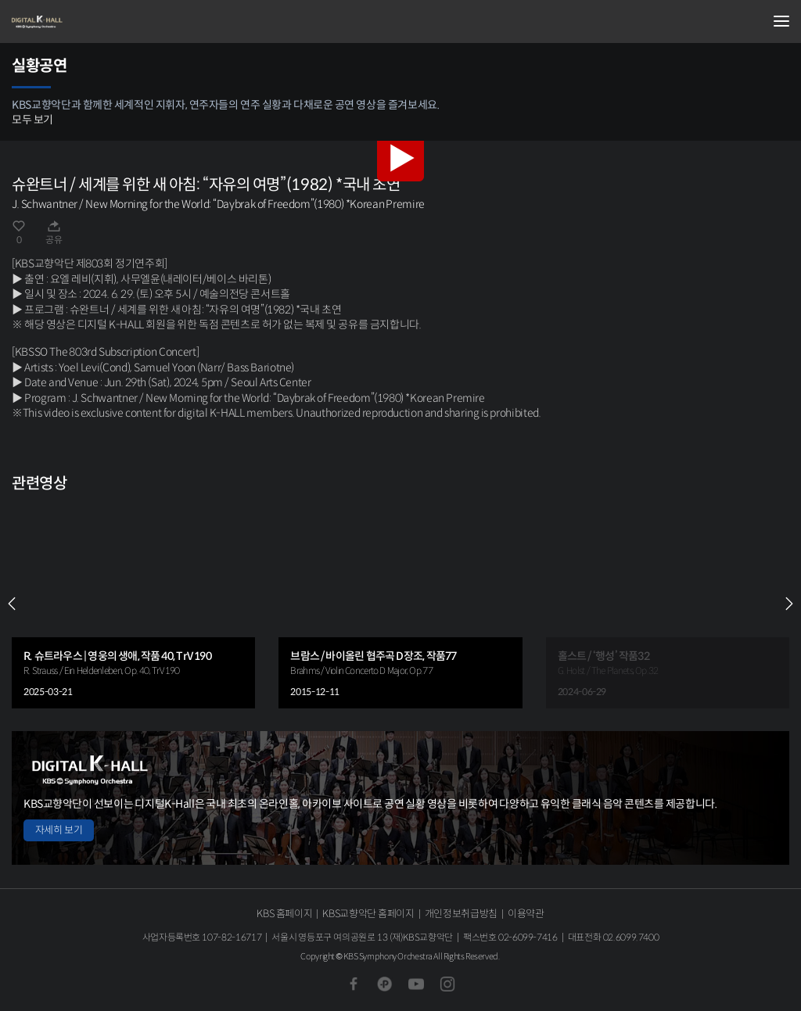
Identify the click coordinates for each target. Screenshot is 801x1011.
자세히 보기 (58, 830)
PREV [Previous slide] (11, 603)
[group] (133, 604)
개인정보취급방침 (461, 914)
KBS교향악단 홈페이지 (368, 914)
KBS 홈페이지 (284, 914)
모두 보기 (32, 120)
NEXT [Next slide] (789, 603)
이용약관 (526, 914)
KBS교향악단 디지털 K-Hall (90, 22)
